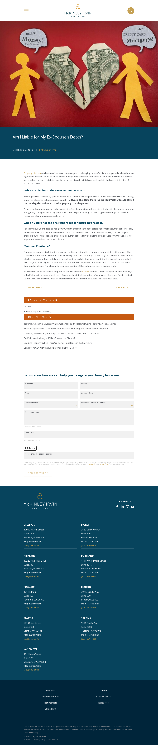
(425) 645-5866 (31, 576)
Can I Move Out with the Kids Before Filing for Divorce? (51, 347)
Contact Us (50, 708)
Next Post (122, 287)
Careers (103, 690)
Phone (84, 383)
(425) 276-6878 (89, 545)
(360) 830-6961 (31, 669)
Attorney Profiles (50, 696)
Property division (32, 173)
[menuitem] (27, 739)
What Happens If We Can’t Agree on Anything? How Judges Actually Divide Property (66, 328)
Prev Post (35, 287)
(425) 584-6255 (89, 607)
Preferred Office (31, 403)
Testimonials (50, 702)
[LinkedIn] (122, 506)
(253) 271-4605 (31, 607)
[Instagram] (127, 506)
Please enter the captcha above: (38, 454)
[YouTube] (132, 506)
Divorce (27, 306)
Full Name (29, 383)
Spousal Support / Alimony (37, 311)
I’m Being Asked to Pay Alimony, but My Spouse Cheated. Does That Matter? (62, 333)
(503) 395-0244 (89, 576)
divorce (85, 271)
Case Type (29, 433)
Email (27, 393)
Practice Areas (103, 696)
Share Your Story (32, 412)
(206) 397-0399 (31, 638)
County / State (87, 393)
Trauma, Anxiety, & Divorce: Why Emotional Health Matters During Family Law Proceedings (70, 323)
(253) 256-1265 (89, 638)
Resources (103, 702)
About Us (50, 690)
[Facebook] (117, 506)
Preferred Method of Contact (93, 403)
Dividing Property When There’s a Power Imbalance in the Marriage (58, 342)
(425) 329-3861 (31, 545)
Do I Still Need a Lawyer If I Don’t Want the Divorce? (49, 338)
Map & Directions (32, 541)
